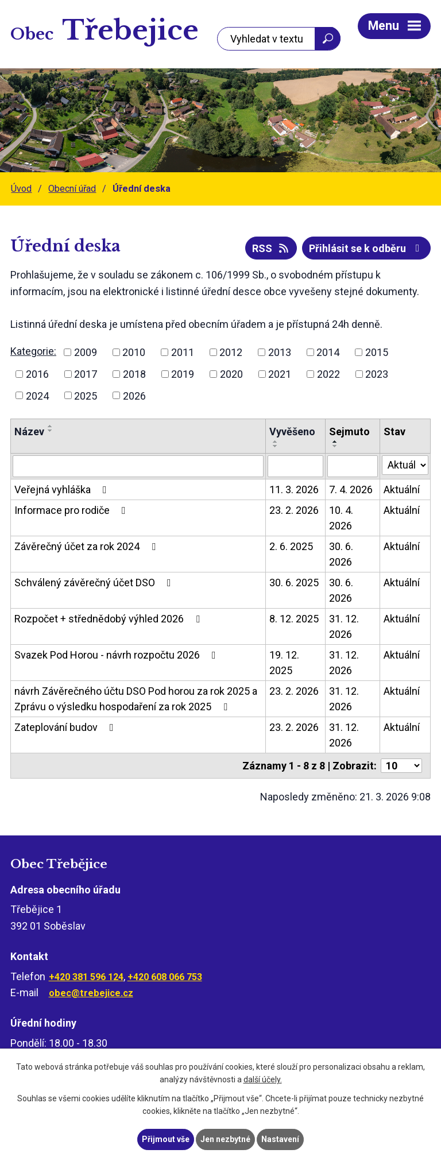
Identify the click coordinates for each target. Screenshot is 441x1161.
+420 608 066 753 (164, 977)
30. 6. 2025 (294, 582)
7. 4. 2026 (351, 489)
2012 (230, 352)
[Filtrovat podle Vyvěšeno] (295, 466)
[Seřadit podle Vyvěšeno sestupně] (275, 446)
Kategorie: (33, 351)
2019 (182, 374)
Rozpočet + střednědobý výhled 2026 (109, 619)
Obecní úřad (72, 188)
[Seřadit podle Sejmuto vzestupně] (335, 441)
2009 (85, 352)
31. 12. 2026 (344, 626)
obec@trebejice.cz (91, 993)
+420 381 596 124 (86, 977)
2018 (134, 374)
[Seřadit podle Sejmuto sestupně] (335, 446)
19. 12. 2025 (284, 662)
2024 (37, 395)
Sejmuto (349, 431)
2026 (134, 395)
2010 (133, 352)
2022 (328, 374)
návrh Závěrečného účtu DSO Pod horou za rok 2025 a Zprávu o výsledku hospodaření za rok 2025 (135, 699)
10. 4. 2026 (341, 518)
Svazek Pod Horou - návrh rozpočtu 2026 (117, 655)
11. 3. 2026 (294, 489)
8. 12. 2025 (294, 619)
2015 (376, 352)
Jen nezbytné (225, 1139)
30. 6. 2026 (341, 554)
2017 (85, 374)
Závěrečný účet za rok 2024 (87, 546)
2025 (85, 395)
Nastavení (280, 1139)
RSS (271, 248)
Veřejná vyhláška (62, 489)
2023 (376, 374)
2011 (182, 352)
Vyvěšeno (292, 431)
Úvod (21, 188)
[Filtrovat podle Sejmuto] (352, 466)
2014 (327, 352)
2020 (231, 374)
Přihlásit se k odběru (366, 248)
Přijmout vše (165, 1139)
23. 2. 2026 (294, 510)
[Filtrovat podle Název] (138, 466)
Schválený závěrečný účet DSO (95, 582)
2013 (279, 352)
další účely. (262, 1080)
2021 (279, 374)
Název (29, 431)
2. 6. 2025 (291, 546)
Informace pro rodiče (72, 510)
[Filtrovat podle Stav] (405, 465)
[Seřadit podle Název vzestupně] (50, 426)
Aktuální (402, 489)
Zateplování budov (66, 727)
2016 (37, 374)
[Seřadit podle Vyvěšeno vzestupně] (275, 441)
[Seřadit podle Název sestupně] (50, 430)
